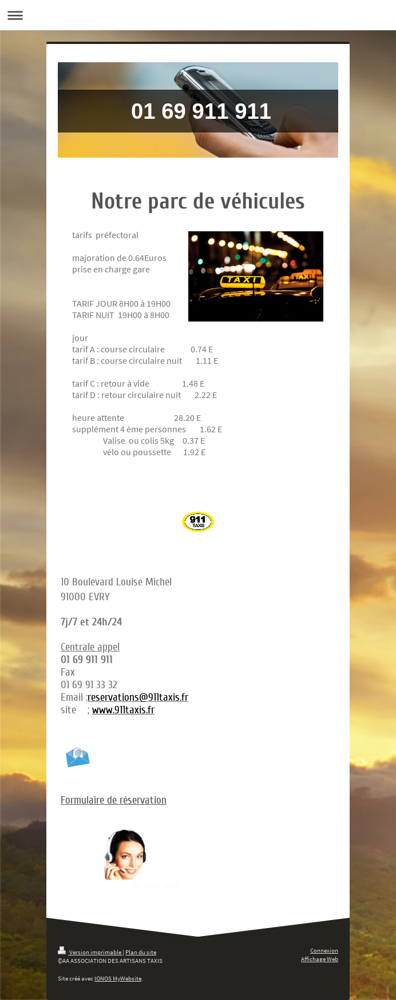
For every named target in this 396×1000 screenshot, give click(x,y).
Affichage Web (319, 959)
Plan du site (140, 952)
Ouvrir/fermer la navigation (198, 15)
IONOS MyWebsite (117, 978)
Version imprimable (90, 952)
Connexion (324, 950)
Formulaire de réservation (114, 800)
